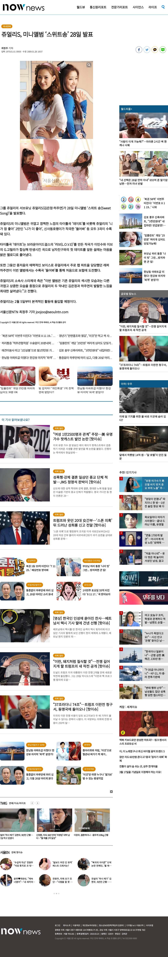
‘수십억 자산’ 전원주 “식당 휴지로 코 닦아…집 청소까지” (23, 866)
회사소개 (66, 925)
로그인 (57, 925)
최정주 (4, 48)
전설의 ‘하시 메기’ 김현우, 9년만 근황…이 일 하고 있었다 (101, 882)
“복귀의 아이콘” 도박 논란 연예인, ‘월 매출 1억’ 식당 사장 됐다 (101, 866)
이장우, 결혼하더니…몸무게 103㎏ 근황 (92, 835)
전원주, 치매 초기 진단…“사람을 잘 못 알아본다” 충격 (62, 882)
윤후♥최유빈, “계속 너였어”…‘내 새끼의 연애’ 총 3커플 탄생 (23, 882)
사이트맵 (149, 925)
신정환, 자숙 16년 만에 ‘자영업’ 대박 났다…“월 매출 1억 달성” (53, 836)
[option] (54, 825)
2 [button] (56, 893)
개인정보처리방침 (89, 925)
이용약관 (76, 925)
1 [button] (54, 893)
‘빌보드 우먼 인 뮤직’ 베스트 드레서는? (62, 864)
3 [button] (58, 893)
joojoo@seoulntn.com (52, 311)
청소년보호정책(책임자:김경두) (111, 925)
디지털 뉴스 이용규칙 (134, 925)
